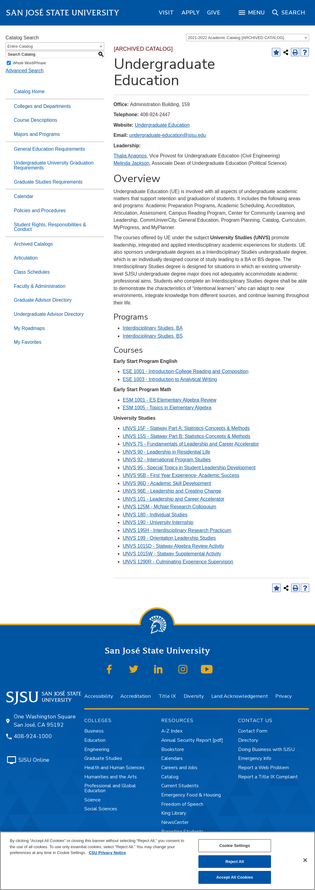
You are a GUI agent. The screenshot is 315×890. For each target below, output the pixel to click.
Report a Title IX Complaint (268, 776)
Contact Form (252, 731)
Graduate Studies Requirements (48, 182)
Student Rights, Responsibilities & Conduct (50, 227)
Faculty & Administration (40, 286)
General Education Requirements (49, 149)
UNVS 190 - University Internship (158, 522)
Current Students (180, 785)
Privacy (283, 696)
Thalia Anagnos (130, 155)
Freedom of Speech (182, 804)
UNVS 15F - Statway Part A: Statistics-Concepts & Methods (186, 428)
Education (95, 740)
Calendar (23, 196)
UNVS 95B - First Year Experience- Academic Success (181, 475)
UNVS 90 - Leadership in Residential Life (166, 452)
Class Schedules (32, 272)
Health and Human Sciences (114, 767)
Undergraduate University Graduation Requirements (54, 165)
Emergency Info (254, 758)
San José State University (63, 13)
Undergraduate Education (162, 125)
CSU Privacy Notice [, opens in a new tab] (107, 852)
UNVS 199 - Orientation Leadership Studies (169, 538)
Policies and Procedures (40, 210)
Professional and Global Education (110, 788)
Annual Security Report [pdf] (192, 740)
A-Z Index (171, 731)
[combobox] (247, 37)
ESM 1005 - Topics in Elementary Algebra (167, 407)
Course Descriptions (35, 120)
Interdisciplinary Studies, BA (153, 328)
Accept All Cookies (234, 877)
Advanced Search (24, 70)
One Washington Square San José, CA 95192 (45, 721)
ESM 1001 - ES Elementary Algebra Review (169, 400)
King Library (173, 813)
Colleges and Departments (42, 106)
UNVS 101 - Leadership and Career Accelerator (173, 499)
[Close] (305, 860)
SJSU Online (33, 760)
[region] (166, 12)
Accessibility (98, 696)
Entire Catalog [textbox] (20, 46)
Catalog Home (29, 91)
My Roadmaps (29, 328)
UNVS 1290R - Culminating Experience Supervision (178, 561)
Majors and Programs (37, 134)
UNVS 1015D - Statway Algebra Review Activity (173, 546)
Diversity (194, 696)
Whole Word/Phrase (29, 63)
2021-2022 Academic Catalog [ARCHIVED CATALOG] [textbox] (236, 37)
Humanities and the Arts (110, 776)
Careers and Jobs (179, 767)
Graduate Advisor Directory (43, 300)
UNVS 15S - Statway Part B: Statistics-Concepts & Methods (186, 436)
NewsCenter (175, 822)
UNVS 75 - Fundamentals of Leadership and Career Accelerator (191, 444)
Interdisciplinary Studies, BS (153, 336)
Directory (248, 740)
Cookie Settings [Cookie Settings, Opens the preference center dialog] (234, 845)
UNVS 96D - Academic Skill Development (167, 483)
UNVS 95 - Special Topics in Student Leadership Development (189, 467)
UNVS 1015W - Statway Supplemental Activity (172, 553)
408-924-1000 (33, 736)
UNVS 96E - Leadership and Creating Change (172, 491)
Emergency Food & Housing (191, 795)
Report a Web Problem (263, 767)
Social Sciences (100, 808)
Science (92, 800)
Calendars (172, 758)
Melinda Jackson (132, 163)
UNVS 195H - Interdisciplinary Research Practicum (177, 530)
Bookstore (172, 749)
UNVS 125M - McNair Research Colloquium (169, 506)
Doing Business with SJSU (266, 749)
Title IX (167, 696)
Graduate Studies (103, 758)
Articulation (26, 257)
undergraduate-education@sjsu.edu (167, 135)
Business (94, 731)
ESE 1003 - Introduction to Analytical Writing (170, 379)
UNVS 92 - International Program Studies (167, 459)
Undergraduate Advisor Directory (49, 314)
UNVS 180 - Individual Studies (155, 514)
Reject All (234, 861)
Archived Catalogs (33, 244)
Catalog (169, 776)
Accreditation (135, 696)
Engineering (96, 749)
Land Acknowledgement (239, 696)
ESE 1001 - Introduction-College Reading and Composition (186, 371)
